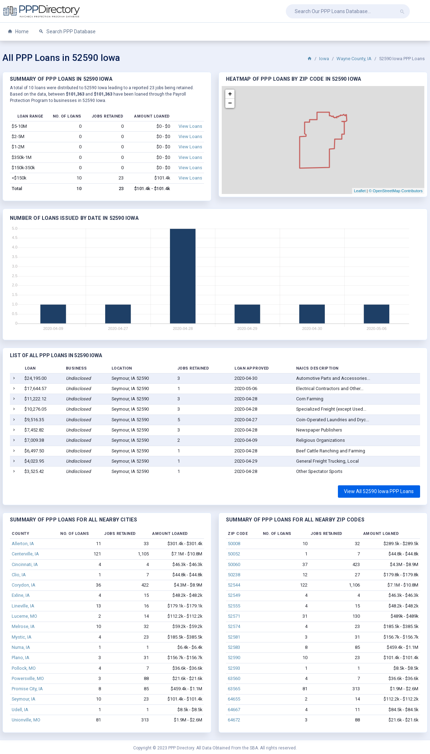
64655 (234, 699)
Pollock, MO (24, 668)
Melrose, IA (23, 626)
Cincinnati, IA (25, 564)
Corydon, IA (23, 585)
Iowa (324, 58)
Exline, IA (21, 595)
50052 (234, 553)
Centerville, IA (25, 553)
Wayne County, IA (354, 58)
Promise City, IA (27, 688)
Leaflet (360, 191)
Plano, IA (20, 657)
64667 (234, 709)
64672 (234, 719)
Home (18, 31)
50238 (234, 574)
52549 (234, 595)
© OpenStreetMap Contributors (396, 191)
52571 (234, 616)
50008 (234, 543)
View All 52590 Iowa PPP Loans (379, 491)
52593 (234, 668)
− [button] (230, 103)
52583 (234, 647)
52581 (234, 637)
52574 (234, 626)
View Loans (190, 126)
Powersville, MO (28, 678)
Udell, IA (20, 709)
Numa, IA (21, 647)
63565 (234, 688)
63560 (234, 678)
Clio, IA (19, 574)
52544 (234, 585)
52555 (234, 606)
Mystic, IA (22, 637)
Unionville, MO (26, 719)
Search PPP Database (67, 31)
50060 (234, 564)
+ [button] (230, 94)
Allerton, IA (23, 543)
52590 (234, 657)
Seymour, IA (23, 699)
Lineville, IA (23, 606)
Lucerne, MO (24, 616)
